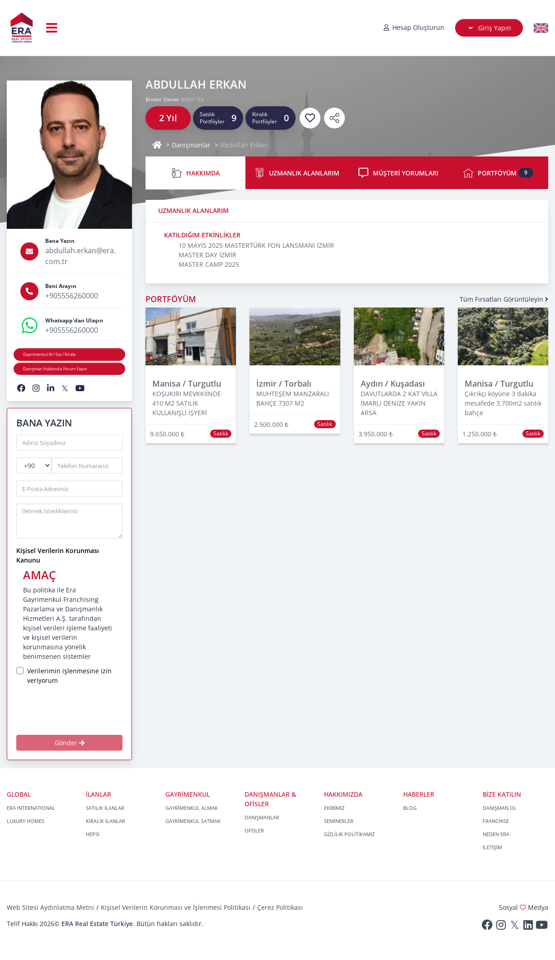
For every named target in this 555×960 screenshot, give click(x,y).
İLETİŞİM (492, 847)
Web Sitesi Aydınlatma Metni (50, 907)
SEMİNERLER (338, 821)
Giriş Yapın (489, 28)
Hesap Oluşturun (414, 27)
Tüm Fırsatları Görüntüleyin (504, 299)
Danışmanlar (191, 145)
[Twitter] (514, 926)
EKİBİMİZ (334, 807)
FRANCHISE (496, 821)
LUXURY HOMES (25, 821)
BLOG (410, 807)
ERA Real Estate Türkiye (97, 923)
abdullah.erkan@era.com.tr (80, 256)
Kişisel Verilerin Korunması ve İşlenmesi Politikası (175, 907)
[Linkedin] (528, 926)
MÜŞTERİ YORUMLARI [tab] (398, 173)
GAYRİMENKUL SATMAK (193, 821)
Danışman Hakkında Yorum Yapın (55, 369)
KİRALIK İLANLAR (105, 821)
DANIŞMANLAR (262, 817)
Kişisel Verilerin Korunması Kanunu (57, 555)
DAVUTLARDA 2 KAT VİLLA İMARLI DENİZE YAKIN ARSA (399, 403)
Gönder (70, 742)
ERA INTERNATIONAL (31, 807)
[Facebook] (487, 926)
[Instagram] (501, 926)
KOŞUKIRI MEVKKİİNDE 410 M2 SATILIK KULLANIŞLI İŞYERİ (186, 403)
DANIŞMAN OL (500, 807)
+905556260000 (71, 296)
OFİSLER (254, 830)
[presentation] (82, 709)
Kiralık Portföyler (264, 117)
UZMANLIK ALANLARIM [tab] (296, 173)
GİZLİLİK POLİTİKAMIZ (349, 834)
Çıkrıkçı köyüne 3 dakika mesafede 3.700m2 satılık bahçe (503, 403)
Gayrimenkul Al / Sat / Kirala (49, 354)
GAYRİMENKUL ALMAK (191, 807)
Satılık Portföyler (212, 117)
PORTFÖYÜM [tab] (498, 173)
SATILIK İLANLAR (105, 807)
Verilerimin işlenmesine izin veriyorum (69, 676)
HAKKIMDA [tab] (196, 173)
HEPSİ (92, 834)
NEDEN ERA (496, 834)
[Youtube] (541, 926)
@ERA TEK (192, 99)
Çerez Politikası (280, 907)
